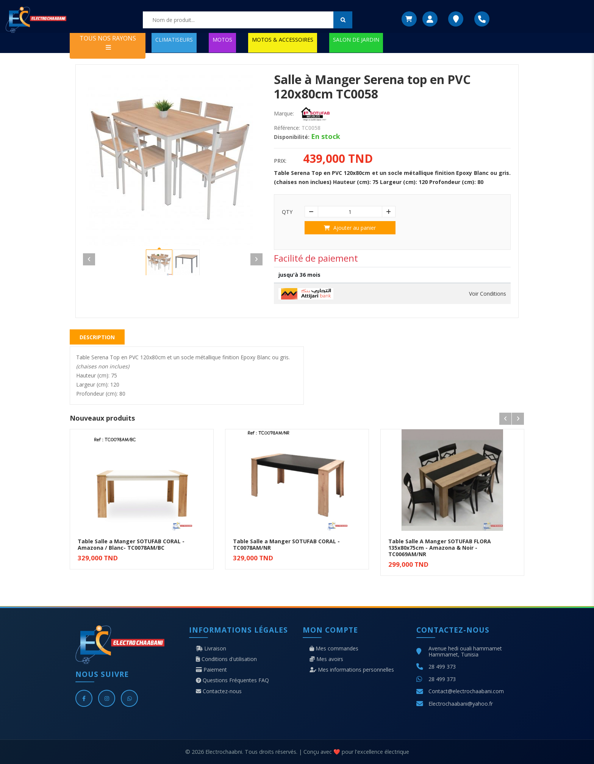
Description (97, 337)
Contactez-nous (219, 691)
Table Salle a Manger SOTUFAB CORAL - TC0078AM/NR (286, 544)
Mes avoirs (326, 659)
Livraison (211, 649)
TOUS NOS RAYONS (108, 42)
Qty (287, 212)
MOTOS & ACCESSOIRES (282, 39)
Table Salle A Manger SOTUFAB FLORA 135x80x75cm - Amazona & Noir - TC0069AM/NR (439, 548)
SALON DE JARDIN (356, 39)
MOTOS (222, 39)
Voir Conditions (487, 294)
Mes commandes (334, 649)
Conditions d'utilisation (226, 659)
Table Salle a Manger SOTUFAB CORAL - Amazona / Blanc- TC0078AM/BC (131, 544)
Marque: (284, 114)
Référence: (287, 128)
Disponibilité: (292, 137)
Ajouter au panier (350, 227)
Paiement (211, 670)
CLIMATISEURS (174, 39)
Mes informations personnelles (352, 670)
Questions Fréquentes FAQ (232, 680)
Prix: (280, 161)
